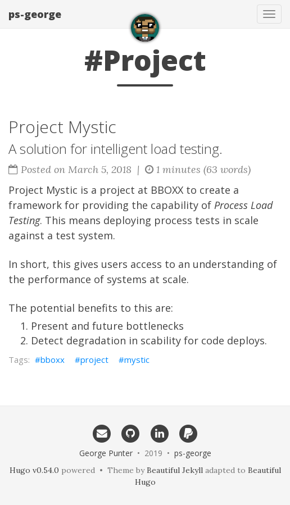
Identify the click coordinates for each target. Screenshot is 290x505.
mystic (136, 359)
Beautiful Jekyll (175, 470)
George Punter (106, 453)
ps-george (34, 14)
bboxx (52, 359)
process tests (187, 220)
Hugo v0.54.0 (34, 470)
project (94, 359)
